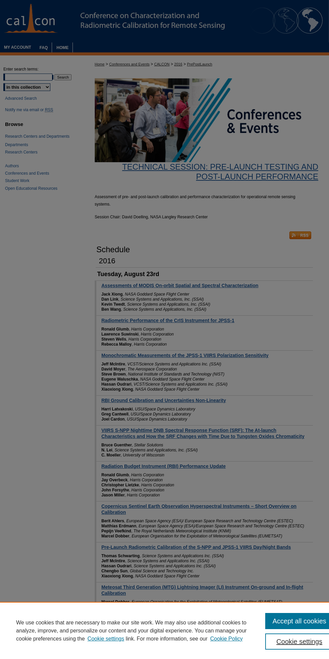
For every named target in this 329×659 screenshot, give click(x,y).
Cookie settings (106, 639)
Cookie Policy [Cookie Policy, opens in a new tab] (226, 639)
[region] (164, 630)
